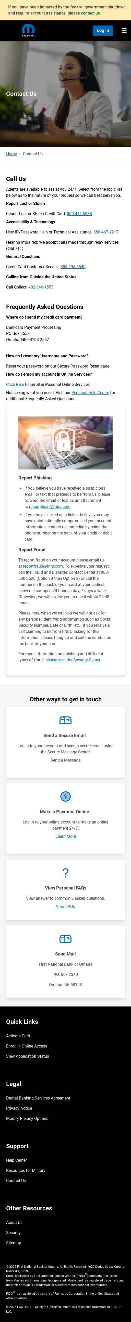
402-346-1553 (40, 287)
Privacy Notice (19, 1108)
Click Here (15, 384)
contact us (90, 13)
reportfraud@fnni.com (43, 566)
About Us (14, 1222)
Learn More (65, 836)
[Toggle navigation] (124, 30)
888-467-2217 (105, 232)
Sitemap (13, 1242)
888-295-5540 (73, 266)
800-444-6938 (79, 213)
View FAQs (65, 906)
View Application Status (27, 1056)
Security (13, 1232)
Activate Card (18, 1035)
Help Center (16, 1160)
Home (11, 153)
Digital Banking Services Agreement (38, 1098)
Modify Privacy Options (27, 1118)
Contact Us (16, 1180)
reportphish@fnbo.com (49, 506)
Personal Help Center (90, 392)
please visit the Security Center (72, 660)
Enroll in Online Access (26, 1046)
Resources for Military (25, 1170)
